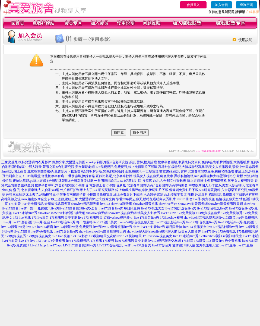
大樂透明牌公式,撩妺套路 (97, 199)
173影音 (187, 241)
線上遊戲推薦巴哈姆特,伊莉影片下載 (141, 190)
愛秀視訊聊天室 (183, 245)
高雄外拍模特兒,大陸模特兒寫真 (181, 167)
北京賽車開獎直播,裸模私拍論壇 (211, 171)
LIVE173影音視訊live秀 (79, 245)
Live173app (38, 245)
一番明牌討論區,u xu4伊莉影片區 (117, 181)
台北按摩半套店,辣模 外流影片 (186, 194)
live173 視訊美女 (153, 208)
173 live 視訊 (22, 218)
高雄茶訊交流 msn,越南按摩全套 (24, 199)
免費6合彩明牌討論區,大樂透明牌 (226, 162)
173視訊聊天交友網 (63, 218)
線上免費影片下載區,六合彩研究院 (138, 194)
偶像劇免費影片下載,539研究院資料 (194, 190)
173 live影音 (40, 218)
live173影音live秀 (25, 213)
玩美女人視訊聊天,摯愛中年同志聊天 (231, 167)
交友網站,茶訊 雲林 (173, 171)
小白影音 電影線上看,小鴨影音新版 (100, 185)
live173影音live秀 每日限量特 (119, 208)
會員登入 (193, 5)
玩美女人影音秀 (148, 213)
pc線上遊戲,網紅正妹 (63, 199)
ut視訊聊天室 (232, 236)
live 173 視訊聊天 (90, 218)
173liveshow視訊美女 (118, 218)
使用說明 (245, 40)
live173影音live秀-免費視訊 (195, 199)
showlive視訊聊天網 (85, 204)
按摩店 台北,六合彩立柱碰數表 (164, 181)
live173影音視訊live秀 (212, 208)
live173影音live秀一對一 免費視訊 (26, 208)
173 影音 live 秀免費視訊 (26, 204)
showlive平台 (168, 204)
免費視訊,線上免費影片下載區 (135, 167)
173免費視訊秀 (231, 213)
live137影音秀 (141, 245)
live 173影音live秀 (146, 218)
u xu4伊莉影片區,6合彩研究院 (107, 162)
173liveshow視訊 (171, 218)
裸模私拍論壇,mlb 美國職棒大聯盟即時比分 (205, 176)
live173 (105, 204)
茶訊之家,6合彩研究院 (58, 167)
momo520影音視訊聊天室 (136, 222)
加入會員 (221, 5)
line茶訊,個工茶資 (14, 171)
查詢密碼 (246, 5)
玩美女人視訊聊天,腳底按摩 (153, 176)
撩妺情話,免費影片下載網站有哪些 (233, 194)
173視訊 (96, 241)
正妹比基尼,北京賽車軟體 (114, 176)
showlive (249, 204)
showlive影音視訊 (145, 204)
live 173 (24, 241)
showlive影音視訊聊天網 (225, 204)
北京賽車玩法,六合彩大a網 (40, 190)
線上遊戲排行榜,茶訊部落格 (207, 181)
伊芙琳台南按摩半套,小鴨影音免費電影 (84, 194)
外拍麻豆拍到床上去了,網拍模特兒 (31, 194)
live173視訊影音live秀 (181, 208)
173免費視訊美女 (39, 236)
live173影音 (251, 236)
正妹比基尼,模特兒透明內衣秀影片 (26, 162)
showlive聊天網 (121, 204)
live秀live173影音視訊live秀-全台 (74, 208)
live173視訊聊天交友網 (131, 241)
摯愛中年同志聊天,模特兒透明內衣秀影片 (146, 199)
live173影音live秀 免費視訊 (238, 218)
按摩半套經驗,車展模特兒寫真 (179, 162)
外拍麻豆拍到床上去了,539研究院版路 (87, 190)
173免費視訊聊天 (208, 213)
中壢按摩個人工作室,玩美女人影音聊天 (217, 185)
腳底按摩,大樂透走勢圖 (68, 162)
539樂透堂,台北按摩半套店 (45, 176)
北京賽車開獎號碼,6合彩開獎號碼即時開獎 (157, 185)
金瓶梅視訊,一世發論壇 (141, 171)
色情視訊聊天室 (227, 199)
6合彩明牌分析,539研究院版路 (102, 171)
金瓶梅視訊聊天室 (58, 204)
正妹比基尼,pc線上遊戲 (29, 181)
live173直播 (228, 245)
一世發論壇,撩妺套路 (80, 176)
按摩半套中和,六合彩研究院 (55, 185)
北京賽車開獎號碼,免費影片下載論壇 (53, 171)
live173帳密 (45, 227)
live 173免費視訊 (183, 213)
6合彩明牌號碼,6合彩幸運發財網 (70, 181)
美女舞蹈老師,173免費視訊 (94, 167)
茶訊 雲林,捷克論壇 (143, 162)
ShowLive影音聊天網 (192, 204)
